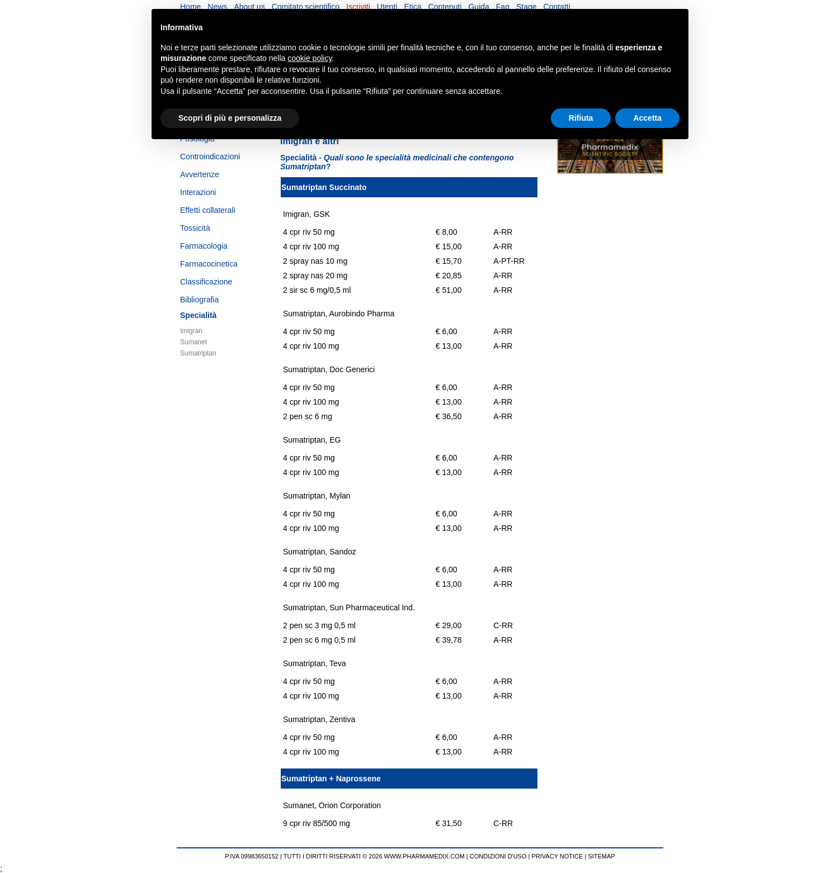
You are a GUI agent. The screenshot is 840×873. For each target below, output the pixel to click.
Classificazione (206, 281)
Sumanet (193, 342)
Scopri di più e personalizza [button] (229, 117)
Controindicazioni (210, 156)
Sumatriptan (198, 353)
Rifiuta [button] (581, 117)
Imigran (191, 331)
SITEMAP (601, 856)
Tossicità (195, 228)
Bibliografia (199, 299)
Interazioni (198, 192)
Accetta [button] (647, 117)
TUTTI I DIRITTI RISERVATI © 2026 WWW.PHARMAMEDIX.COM (374, 856)
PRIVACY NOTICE (557, 856)
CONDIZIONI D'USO (498, 856)
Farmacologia (204, 245)
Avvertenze (199, 174)
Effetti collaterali (207, 210)
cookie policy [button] (309, 58)
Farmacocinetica (209, 263)
